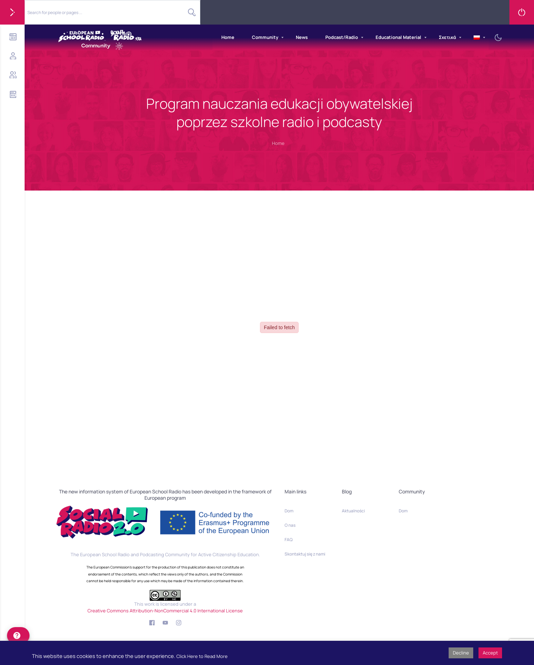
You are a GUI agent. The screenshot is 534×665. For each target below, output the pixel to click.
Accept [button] (490, 653)
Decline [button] (461, 653)
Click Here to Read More (202, 656)
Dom (289, 511)
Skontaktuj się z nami (305, 554)
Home (227, 37)
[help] (18, 635)
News (302, 37)
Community (265, 37)
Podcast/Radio (341, 37)
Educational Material (398, 37)
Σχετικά (447, 37)
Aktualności (353, 511)
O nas (290, 525)
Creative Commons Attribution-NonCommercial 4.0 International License (165, 610)
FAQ (289, 540)
